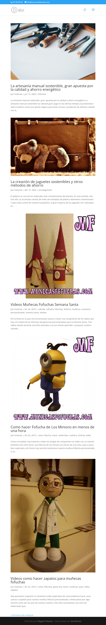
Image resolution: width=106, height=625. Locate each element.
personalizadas (18, 312)
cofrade (41, 309)
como (40, 435)
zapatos (14, 590)
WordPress (76, 621)
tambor (43, 312)
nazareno (86, 309)
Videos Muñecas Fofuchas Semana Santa (44, 304)
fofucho (67, 309)
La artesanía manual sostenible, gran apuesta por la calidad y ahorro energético (52, 87)
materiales (63, 435)
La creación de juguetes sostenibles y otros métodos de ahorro (47, 183)
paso (81, 586)
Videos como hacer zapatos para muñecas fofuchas (46, 580)
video (88, 435)
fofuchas (42, 94)
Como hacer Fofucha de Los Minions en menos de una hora (52, 428)
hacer (54, 435)
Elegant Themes (45, 621)
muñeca (73, 435)
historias (18, 94)
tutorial (81, 435)
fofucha (47, 435)
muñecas (76, 309)
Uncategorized (45, 190)
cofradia (50, 309)
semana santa (32, 312)
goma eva (57, 586)
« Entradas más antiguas (22, 615)
